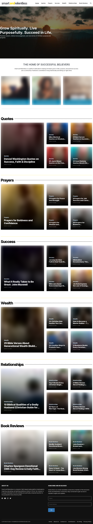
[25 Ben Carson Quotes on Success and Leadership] (81, 133)
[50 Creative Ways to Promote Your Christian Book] (57, 341)
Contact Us (63, 521)
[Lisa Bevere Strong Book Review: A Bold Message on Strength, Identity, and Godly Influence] (81, 464)
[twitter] (10, 498)
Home (50, 521)
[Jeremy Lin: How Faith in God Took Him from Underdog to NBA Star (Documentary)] (57, 256)
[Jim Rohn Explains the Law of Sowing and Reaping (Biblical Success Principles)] (81, 280)
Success (8, 241)
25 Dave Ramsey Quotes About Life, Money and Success (81, 163)
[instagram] (7, 498)
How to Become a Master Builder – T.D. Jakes (81, 323)
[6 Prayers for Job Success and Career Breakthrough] (81, 195)
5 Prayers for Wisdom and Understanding (55, 224)
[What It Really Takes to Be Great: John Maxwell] (22, 268)
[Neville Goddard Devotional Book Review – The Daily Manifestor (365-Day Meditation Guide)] (57, 440)
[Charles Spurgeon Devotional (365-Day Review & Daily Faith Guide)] (22, 452)
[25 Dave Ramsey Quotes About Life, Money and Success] (81, 157)
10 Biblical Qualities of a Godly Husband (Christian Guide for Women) (21, 407)
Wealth (7, 303)
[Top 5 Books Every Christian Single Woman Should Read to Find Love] (57, 379)
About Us (56, 521)
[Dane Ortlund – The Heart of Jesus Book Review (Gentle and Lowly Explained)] (57, 464)
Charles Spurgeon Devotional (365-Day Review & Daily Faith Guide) (21, 469)
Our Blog (79, 521)
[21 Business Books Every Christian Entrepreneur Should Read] (81, 341)
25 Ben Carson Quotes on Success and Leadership (80, 139)
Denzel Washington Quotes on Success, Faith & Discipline (21, 160)
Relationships (12, 364)
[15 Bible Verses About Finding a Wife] (81, 403)
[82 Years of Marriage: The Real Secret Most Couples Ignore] (57, 403)
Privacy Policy (87, 521)
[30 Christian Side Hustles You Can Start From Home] (57, 317)
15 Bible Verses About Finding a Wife (81, 408)
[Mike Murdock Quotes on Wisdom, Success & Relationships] (57, 133)
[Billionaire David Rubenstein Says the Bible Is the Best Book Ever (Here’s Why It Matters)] (57, 280)
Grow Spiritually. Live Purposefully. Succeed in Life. (26, 30)
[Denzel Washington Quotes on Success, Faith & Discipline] (22, 145)
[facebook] (2, 498)
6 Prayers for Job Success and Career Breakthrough (81, 200)
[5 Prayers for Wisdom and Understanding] (57, 219)
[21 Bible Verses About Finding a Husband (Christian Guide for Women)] (81, 379)
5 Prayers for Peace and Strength (57, 199)
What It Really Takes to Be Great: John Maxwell (19, 283)
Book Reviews (12, 426)
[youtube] (5, 498)
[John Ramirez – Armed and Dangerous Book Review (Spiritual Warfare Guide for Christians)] (81, 440)
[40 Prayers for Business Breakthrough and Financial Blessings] (81, 219)
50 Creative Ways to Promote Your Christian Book (57, 347)
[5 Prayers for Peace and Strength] (57, 195)
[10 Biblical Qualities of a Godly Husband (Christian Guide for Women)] (22, 391)
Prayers (7, 180)
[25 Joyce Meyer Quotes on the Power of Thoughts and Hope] (57, 157)
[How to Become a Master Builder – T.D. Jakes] (81, 317)
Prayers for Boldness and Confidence (18, 222)
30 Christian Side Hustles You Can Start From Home (55, 323)
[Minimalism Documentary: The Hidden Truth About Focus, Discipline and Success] (81, 256)
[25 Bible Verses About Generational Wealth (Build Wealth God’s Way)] (22, 330)
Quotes (7, 118)
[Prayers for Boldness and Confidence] (22, 207)
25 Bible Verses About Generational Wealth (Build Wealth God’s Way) (19, 346)
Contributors (71, 521)
